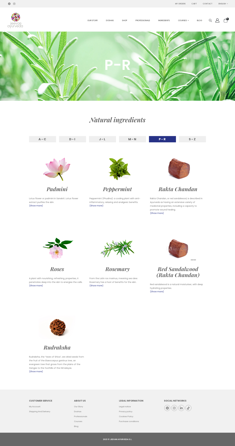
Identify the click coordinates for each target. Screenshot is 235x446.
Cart (194, 3)
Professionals (142, 20)
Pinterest (167, 408)
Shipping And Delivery (39, 411)
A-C (43, 139)
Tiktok (188, 408)
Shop (124, 20)
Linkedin (181, 408)
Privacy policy (125, 411)
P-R (162, 139)
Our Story (92, 20)
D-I (72, 139)
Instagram (174, 408)
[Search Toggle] (210, 20)
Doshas (110, 20)
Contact (208, 3)
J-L (102, 139)
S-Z (192, 139)
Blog (199, 20)
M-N (132, 139)
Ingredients (164, 20)
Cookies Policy (126, 416)
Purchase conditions (129, 421)
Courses (182, 20)
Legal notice (125, 406)
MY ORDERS (180, 3)
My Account (34, 406)
